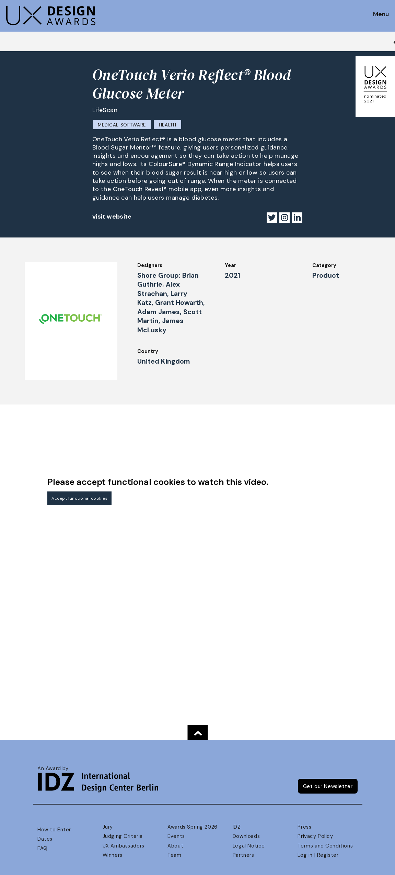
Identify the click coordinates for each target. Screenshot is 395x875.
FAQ (42, 848)
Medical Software (122, 125)
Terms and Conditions (325, 845)
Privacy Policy (315, 836)
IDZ (237, 826)
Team (174, 855)
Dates (45, 838)
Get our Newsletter (328, 786)
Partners (243, 855)
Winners (113, 855)
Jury (108, 826)
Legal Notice (249, 845)
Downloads (246, 836)
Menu (381, 14)
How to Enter (54, 829)
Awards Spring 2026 (192, 826)
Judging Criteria (123, 836)
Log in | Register (318, 855)
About (175, 845)
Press (304, 826)
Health (167, 125)
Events (176, 836)
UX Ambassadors (123, 845)
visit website (112, 216)
